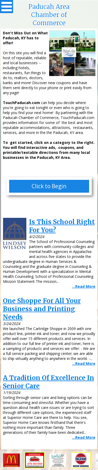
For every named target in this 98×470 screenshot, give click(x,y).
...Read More (83, 286)
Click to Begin (49, 186)
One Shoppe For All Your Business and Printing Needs (42, 309)
